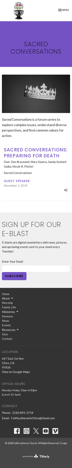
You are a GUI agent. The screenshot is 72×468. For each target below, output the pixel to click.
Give (5, 334)
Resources (10, 330)
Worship (7, 302)
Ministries (10, 312)
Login (64, 443)
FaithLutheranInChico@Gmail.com (33, 418)
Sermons (7, 316)
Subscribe (14, 276)
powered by (36, 456)
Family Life (9, 307)
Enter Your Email (12, 261)
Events (6, 325)
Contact (7, 338)
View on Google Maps (16, 372)
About (8, 298)
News (5, 320)
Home (5, 294)
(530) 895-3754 (22, 412)
